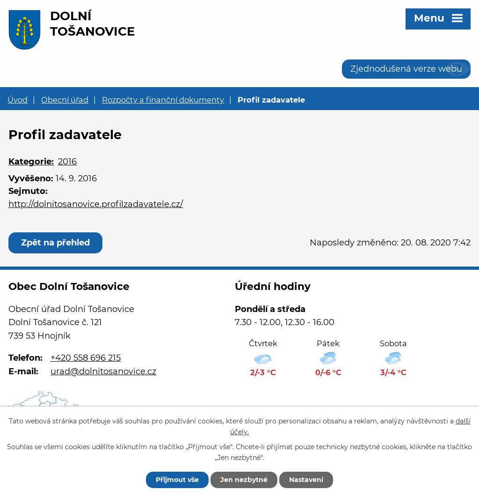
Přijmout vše (177, 479)
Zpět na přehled (55, 242)
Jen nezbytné (244, 479)
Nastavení (306, 479)
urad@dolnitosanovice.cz (103, 371)
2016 (67, 161)
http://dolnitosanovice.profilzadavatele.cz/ (95, 204)
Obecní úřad (64, 99)
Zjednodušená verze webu (406, 69)
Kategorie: (31, 161)
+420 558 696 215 (86, 358)
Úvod (17, 99)
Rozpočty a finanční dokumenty (163, 99)
